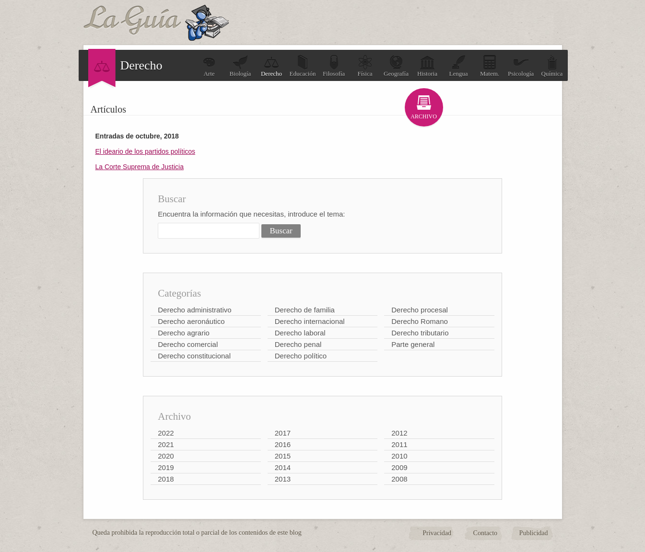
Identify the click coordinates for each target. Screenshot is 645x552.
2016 (283, 444)
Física (365, 66)
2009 (399, 467)
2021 (166, 444)
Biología (240, 66)
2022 (166, 433)
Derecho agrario (184, 333)
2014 (283, 467)
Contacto (485, 533)
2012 (399, 433)
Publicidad (533, 533)
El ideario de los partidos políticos (145, 151)
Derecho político (301, 356)
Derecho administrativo (194, 310)
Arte (209, 66)
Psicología (521, 66)
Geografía (396, 66)
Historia (427, 66)
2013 (283, 479)
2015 (283, 456)
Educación (303, 66)
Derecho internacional (310, 321)
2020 (166, 456)
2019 (166, 467)
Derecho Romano (419, 321)
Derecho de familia (305, 310)
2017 (283, 433)
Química (552, 66)
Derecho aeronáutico (191, 321)
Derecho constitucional (194, 356)
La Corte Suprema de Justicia (139, 167)
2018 (166, 479)
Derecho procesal (419, 310)
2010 (399, 456)
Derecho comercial (188, 344)
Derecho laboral (300, 333)
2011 (399, 444)
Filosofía (334, 66)
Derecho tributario (419, 333)
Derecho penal (298, 344)
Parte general (412, 344)
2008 (399, 479)
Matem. (489, 66)
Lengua (458, 66)
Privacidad (436, 533)
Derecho (271, 66)
